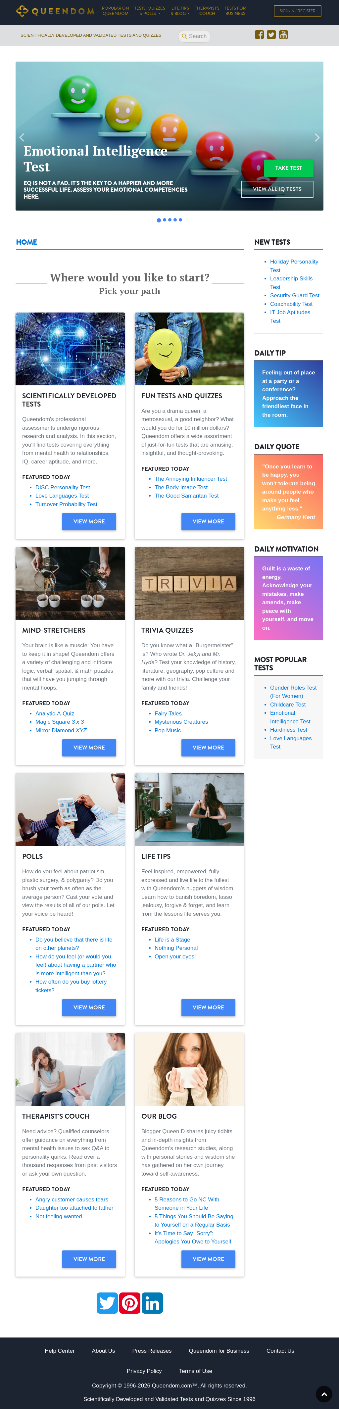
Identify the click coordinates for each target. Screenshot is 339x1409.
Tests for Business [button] (235, 12)
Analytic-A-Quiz (54, 713)
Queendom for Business (219, 1351)
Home (26, 242)
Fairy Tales (168, 713)
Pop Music (168, 730)
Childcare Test (288, 705)
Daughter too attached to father (74, 1208)
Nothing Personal (176, 948)
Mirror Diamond (61, 730)
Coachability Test (291, 304)
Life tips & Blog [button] (179, 12)
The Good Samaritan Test (186, 496)
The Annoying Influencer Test (191, 479)
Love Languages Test (62, 496)
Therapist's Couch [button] (207, 12)
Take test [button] (288, 168)
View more (89, 521)
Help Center (60, 1351)
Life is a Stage (172, 940)
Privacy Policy (144, 1371)
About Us (103, 1351)
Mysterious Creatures (181, 722)
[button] (22, 137)
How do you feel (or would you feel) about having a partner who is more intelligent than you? (75, 965)
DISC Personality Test (62, 487)
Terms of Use (195, 1371)
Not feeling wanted (58, 1216)
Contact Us (280, 1351)
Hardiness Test (288, 730)
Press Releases (152, 1351)
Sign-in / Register (297, 12)
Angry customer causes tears (71, 1199)
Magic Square (59, 722)
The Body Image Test (181, 487)
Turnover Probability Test (66, 504)
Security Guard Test (294, 295)
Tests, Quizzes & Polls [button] (149, 12)
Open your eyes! (175, 956)
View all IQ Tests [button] (277, 189)
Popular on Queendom (117, 12)
